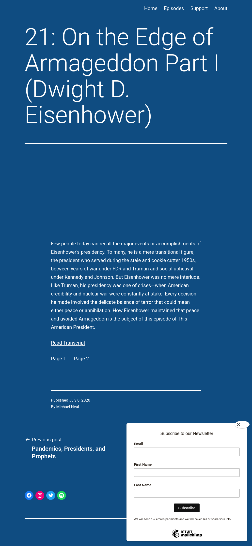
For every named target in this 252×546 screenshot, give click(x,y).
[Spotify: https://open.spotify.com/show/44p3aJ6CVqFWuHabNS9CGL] (61, 495)
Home (151, 8)
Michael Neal (67, 407)
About (220, 8)
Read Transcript (68, 343)
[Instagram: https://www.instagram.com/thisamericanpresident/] (39, 495)
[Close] (242, 424)
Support (199, 8)
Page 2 (81, 359)
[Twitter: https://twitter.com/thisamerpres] (50, 495)
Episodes (174, 8)
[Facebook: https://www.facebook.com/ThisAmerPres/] (29, 495)
